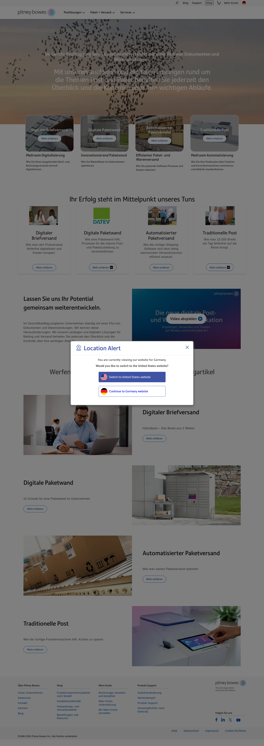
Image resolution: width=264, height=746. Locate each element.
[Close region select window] (187, 347)
